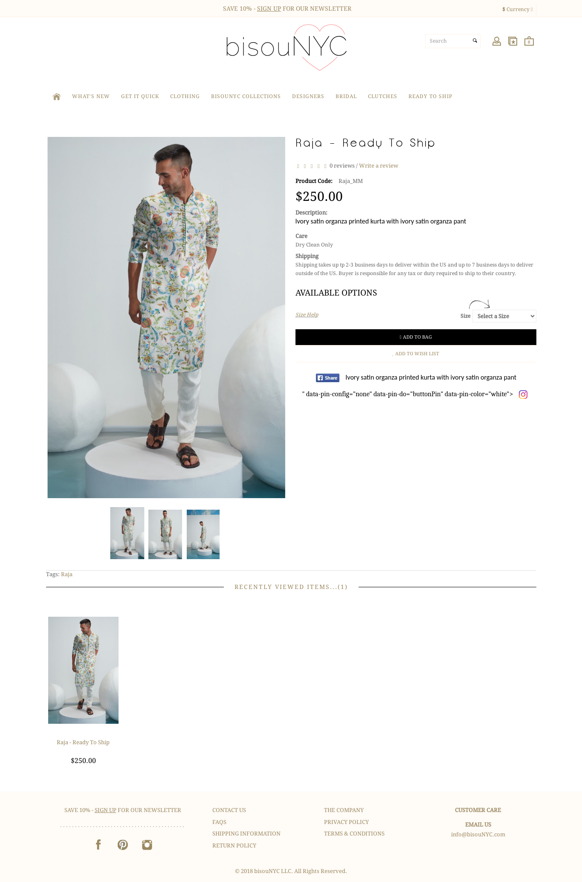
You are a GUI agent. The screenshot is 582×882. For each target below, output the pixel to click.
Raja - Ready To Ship (83, 742)
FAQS (219, 822)
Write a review (378, 165)
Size (465, 316)
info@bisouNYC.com (478, 834)
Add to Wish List (416, 354)
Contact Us (229, 810)
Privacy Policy (346, 822)
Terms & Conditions (354, 833)
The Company (344, 810)
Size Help (306, 315)
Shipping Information (246, 833)
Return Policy (234, 845)
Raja (66, 574)
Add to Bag (416, 337)
